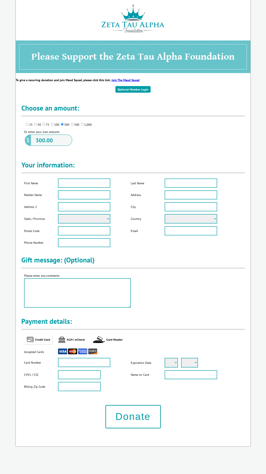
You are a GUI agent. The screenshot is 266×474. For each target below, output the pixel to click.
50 (39, 125)
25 (31, 125)
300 (66, 125)
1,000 (88, 125)
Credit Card (38, 339)
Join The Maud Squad (126, 80)
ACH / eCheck (71, 339)
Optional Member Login (133, 89)
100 (56, 125)
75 (47, 125)
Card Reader (108, 339)
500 (76, 125)
